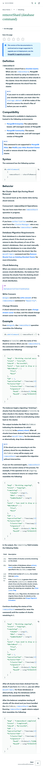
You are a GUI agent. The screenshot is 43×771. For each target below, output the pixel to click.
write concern (25, 297)
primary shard (23, 429)
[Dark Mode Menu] (39, 3)
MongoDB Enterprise (15, 123)
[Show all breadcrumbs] (14, 9)
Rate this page (7, 35)
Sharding (21, 9)
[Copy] (38, 168)
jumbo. (16, 575)
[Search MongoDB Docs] (32, 3)
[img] (4, 39)
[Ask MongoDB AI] (35, 3)
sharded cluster (32, 68)
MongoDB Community (15, 130)
